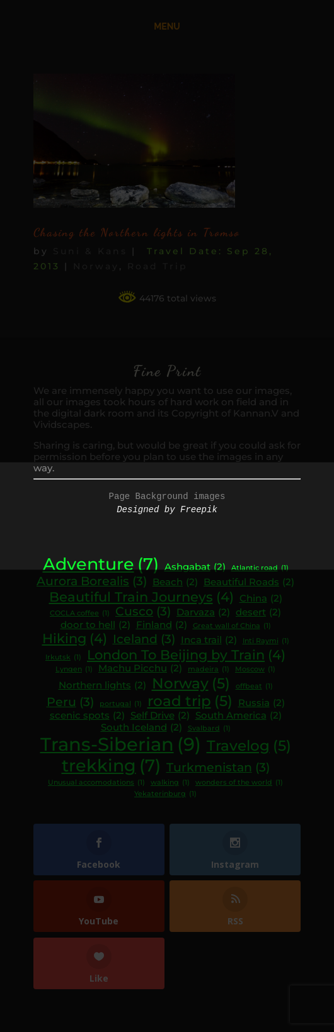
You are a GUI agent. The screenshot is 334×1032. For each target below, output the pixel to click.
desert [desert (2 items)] (258, 613)
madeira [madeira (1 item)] (208, 670)
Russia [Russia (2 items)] (261, 703)
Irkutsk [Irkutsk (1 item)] (63, 658)
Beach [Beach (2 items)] (175, 582)
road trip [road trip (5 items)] (190, 701)
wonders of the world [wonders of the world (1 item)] (239, 783)
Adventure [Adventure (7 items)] (101, 564)
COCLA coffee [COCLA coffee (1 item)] (80, 614)
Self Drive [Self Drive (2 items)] (160, 716)
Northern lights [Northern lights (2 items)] (102, 686)
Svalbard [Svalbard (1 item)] (209, 729)
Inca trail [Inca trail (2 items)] (209, 640)
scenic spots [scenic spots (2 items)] (87, 716)
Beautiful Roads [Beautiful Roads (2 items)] (249, 582)
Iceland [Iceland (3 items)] (144, 639)
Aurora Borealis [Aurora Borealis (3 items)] (92, 581)
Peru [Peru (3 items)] (70, 702)
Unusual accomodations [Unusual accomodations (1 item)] (96, 783)
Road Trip (157, 266)
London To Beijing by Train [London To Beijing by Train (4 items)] (186, 655)
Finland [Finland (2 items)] (161, 625)
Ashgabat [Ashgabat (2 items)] (195, 567)
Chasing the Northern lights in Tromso (136, 232)
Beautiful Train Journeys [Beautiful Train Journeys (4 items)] (141, 597)
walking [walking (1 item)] (170, 783)
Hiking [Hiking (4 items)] (74, 639)
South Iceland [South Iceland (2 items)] (141, 728)
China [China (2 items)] (260, 599)
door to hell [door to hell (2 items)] (95, 625)
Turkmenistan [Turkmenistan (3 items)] (218, 768)
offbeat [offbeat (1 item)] (254, 687)
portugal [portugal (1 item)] (121, 704)
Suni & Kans (90, 251)
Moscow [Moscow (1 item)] (255, 670)
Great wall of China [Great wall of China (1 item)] (232, 626)
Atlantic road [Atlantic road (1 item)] (260, 568)
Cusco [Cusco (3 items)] (143, 612)
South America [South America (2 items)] (238, 716)
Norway (96, 266)
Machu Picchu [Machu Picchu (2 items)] (140, 669)
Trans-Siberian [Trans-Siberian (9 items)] (120, 744)
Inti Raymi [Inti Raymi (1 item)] (266, 641)
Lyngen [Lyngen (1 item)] (74, 670)
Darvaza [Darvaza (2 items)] (203, 613)
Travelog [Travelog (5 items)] (249, 745)
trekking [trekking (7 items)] (111, 766)
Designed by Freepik (167, 510)
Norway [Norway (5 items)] (191, 683)
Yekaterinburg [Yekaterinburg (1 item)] (165, 794)
